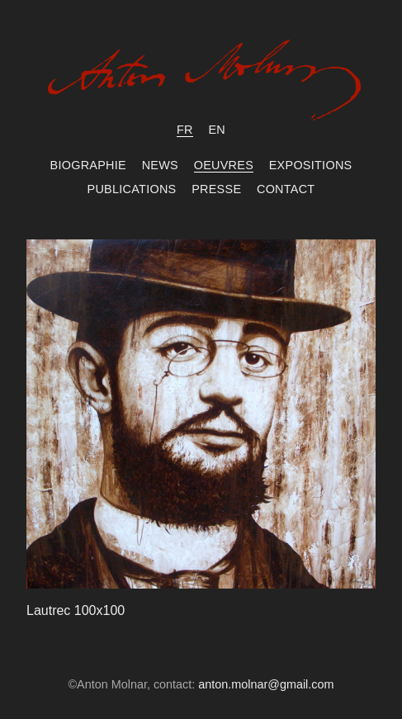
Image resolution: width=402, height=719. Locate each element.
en (216, 129)
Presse (216, 189)
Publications (132, 189)
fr (185, 129)
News (160, 165)
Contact (286, 189)
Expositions (310, 165)
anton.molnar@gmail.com (265, 684)
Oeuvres (223, 165)
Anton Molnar (201, 84)
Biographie (88, 165)
